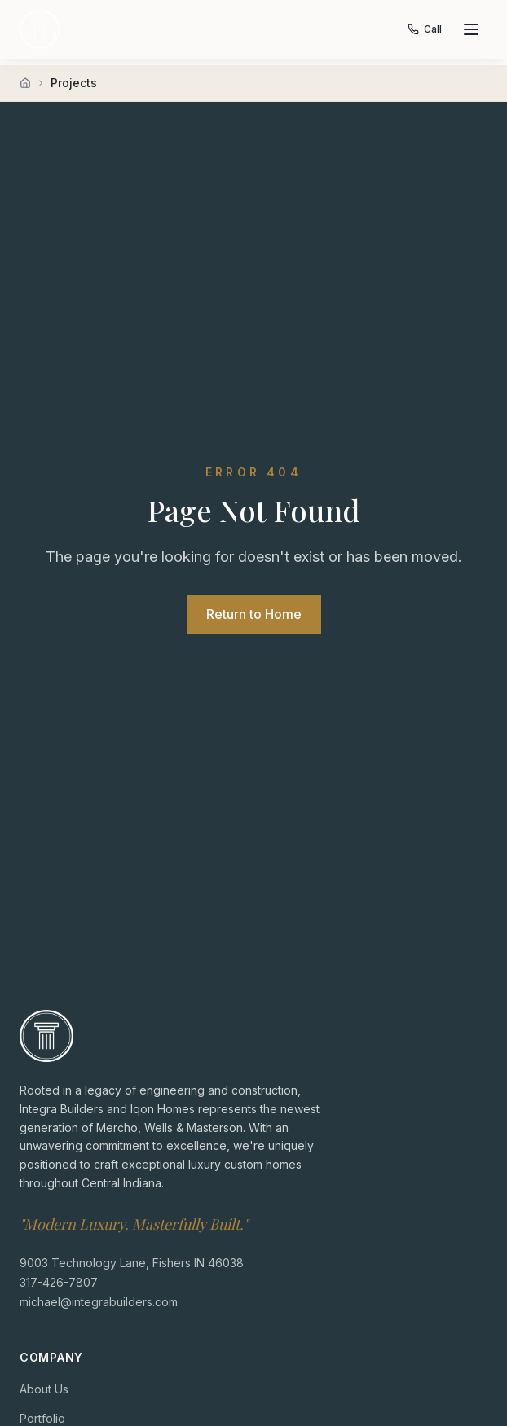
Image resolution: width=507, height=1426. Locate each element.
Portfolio (42, 1417)
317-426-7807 (59, 1281)
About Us (44, 1388)
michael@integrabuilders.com (99, 1301)
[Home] (25, 83)
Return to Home (254, 614)
